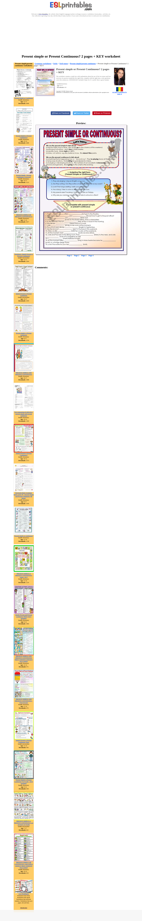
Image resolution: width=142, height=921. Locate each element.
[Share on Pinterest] (102, 113)
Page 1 (69, 256)
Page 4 (91, 256)
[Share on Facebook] (61, 113)
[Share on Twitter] (81, 113)
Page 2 (76, 256)
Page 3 (83, 256)
